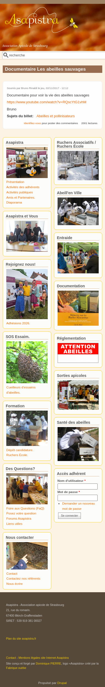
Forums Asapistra (18, 518)
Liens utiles (14, 523)
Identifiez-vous (32, 123)
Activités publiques (19, 192)
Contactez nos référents (23, 578)
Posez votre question (21, 513)
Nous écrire (14, 583)
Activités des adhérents (22, 187)
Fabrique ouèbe (16, 667)
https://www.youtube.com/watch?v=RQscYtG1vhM (46, 102)
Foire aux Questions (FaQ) (25, 508)
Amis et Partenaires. (20, 197)
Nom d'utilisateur (72, 480)
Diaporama (14, 202)
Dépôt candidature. (19, 450)
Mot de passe (69, 492)
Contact (11, 573)
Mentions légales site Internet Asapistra (44, 657)
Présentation (15, 182)
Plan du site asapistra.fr (21, 638)
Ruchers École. (17, 455)
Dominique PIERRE (48, 663)
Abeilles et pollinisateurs (55, 116)
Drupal (62, 683)
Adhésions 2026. (18, 323)
